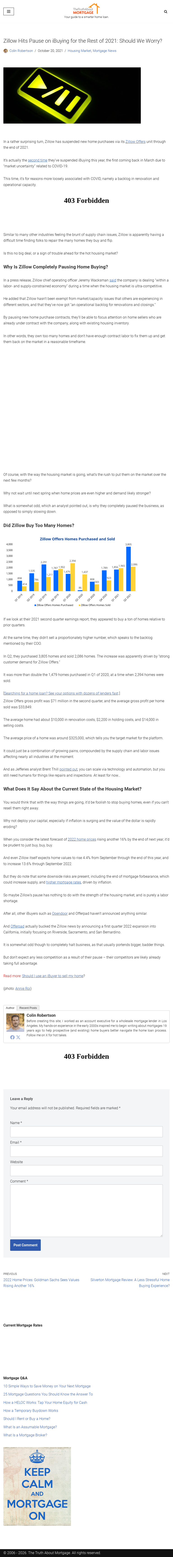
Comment (19, 1169)
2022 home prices (82, 831)
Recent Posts (28, 997)
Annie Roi (22, 978)
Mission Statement (50, 1550)
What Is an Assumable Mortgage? (30, 1412)
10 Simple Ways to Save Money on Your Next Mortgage (47, 1372)
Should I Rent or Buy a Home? (26, 1404)
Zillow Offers (135, 141)
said (112, 278)
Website (16, 1150)
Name (16, 1112)
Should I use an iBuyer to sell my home (52, 966)
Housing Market (76, 51)
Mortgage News (100, 51)
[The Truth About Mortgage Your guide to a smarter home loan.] (86, 11)
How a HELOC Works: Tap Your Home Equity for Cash (45, 1388)
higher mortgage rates (63, 874)
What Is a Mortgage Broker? (25, 1420)
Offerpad (17, 917)
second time (37, 159)
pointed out (68, 762)
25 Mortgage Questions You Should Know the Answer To (48, 1380)
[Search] (165, 11)
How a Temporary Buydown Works (30, 1396)
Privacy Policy (106, 1550)
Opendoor (60, 904)
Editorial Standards (18, 1550)
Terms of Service (80, 1550)
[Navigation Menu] (8, 11)
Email (16, 1131)
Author (10, 997)
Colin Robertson (20, 51)
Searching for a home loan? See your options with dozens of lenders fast (61, 688)
